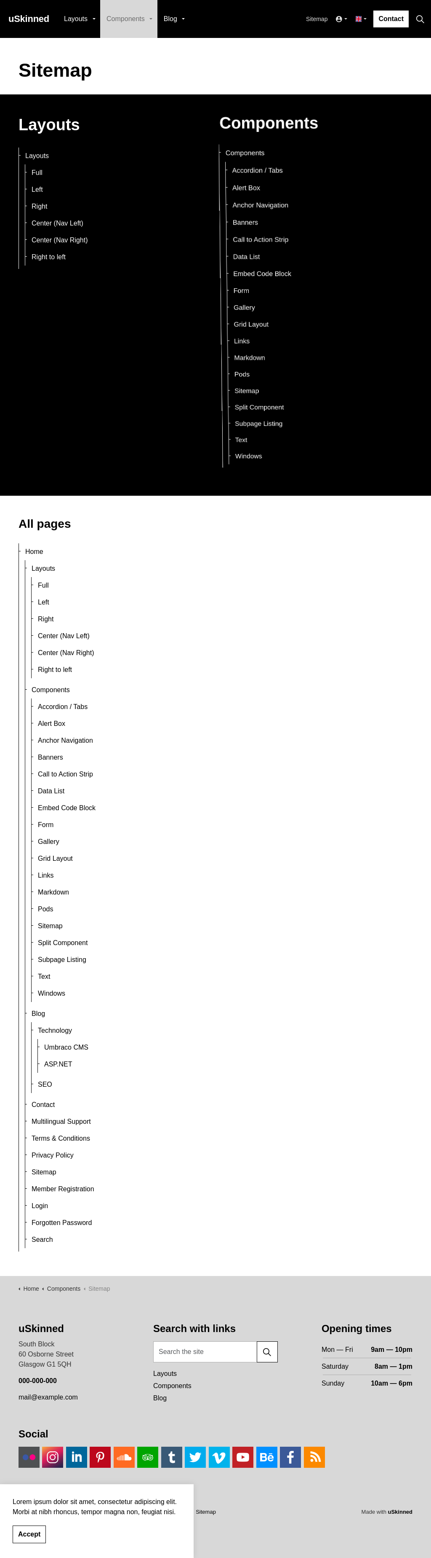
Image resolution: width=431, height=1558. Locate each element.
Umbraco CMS (66, 1047)
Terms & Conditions (61, 1138)
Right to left (49, 257)
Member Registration (63, 1189)
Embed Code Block (258, 273)
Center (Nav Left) (57, 223)
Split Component (269, 386)
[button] (267, 1351)
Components (125, 18)
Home (34, 551)
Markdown (256, 350)
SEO (45, 1084)
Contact (391, 19)
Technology (55, 1030)
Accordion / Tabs (63, 706)
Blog (170, 18)
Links (247, 337)
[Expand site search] (420, 19)
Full (37, 172)
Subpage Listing (269, 396)
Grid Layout (254, 322)
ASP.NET (58, 1064)
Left (37, 189)
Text (258, 406)
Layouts (76, 18)
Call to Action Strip (252, 232)
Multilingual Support (61, 1121)
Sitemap (316, 19)
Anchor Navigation (65, 740)
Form (239, 290)
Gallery (245, 307)
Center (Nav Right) (60, 240)
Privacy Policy (53, 1155)
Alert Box (51, 723)
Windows (264, 415)
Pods (251, 362)
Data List (238, 253)
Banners (50, 757)
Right (39, 206)
